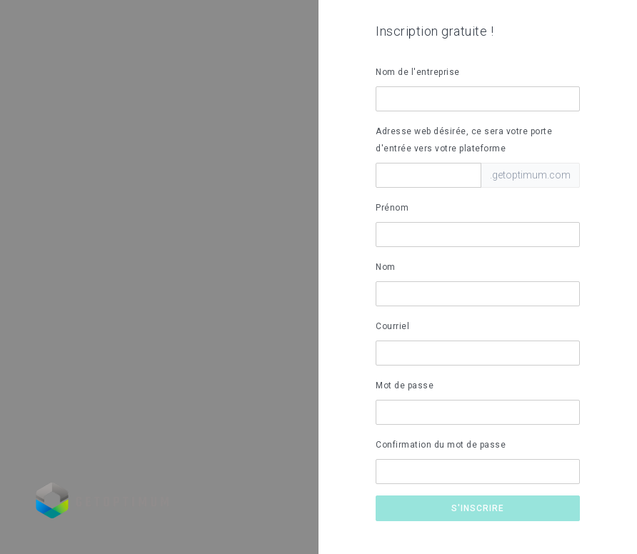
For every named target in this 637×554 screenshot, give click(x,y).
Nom (386, 267)
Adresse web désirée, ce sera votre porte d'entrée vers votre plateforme (464, 139)
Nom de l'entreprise (418, 72)
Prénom (392, 208)
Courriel (392, 326)
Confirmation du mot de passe (441, 445)
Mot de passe (404, 386)
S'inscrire (477, 508)
